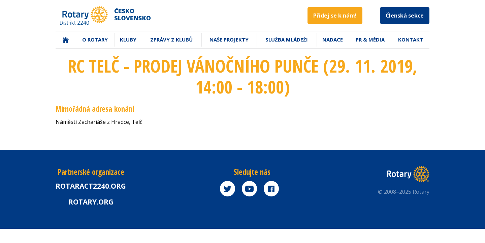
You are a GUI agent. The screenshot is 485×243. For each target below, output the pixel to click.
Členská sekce (405, 15)
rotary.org (91, 202)
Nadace (332, 39)
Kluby (128, 39)
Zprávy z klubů (171, 39)
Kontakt (410, 39)
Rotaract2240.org (91, 186)
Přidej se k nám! (335, 15)
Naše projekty (229, 39)
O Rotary (95, 39)
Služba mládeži (286, 39)
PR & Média (370, 39)
